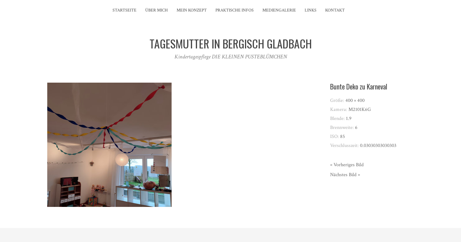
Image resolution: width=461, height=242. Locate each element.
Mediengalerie (279, 10)
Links (310, 10)
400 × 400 (355, 100)
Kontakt (335, 10)
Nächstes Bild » (345, 174)
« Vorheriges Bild (347, 165)
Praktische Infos (234, 10)
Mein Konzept (192, 10)
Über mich (156, 10)
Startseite (124, 10)
